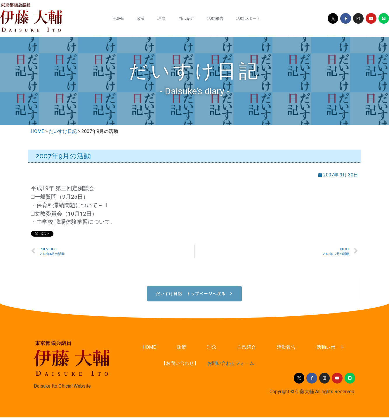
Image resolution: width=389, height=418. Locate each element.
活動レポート (248, 18)
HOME (118, 18)
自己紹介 (186, 18)
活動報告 (215, 18)
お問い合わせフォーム (230, 364)
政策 (141, 18)
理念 (161, 18)
